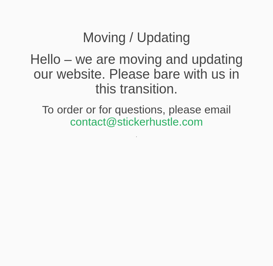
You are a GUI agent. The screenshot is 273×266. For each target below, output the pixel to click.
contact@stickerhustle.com (136, 122)
